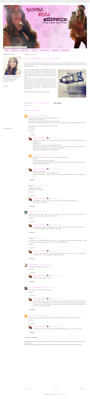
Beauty (30, 105)
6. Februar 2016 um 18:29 (45, 155)
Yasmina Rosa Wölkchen (39, 138)
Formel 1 (34, 50)
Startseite (56, 389)
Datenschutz (65, 50)
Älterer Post (83, 389)
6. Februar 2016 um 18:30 (40, 238)
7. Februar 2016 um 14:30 (55, 298)
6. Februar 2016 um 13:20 (41, 115)
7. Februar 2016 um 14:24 (55, 224)
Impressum (56, 50)
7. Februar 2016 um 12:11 (48, 287)
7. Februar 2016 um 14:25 (55, 169)
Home (6, 50)
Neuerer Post (29, 389)
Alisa (30, 212)
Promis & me (24, 50)
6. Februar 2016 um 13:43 (55, 138)
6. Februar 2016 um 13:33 (40, 185)
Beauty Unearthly (33, 264)
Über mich (14, 50)
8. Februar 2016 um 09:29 (55, 326)
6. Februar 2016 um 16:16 (38, 212)
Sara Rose (31, 115)
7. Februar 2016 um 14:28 (55, 251)
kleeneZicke (32, 315)
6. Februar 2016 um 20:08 (45, 264)
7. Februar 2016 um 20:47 (42, 315)
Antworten (31, 131)
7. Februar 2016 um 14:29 (55, 275)
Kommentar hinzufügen (31, 337)
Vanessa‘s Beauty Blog (35, 287)
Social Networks (44, 50)
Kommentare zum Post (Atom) (58, 394)
